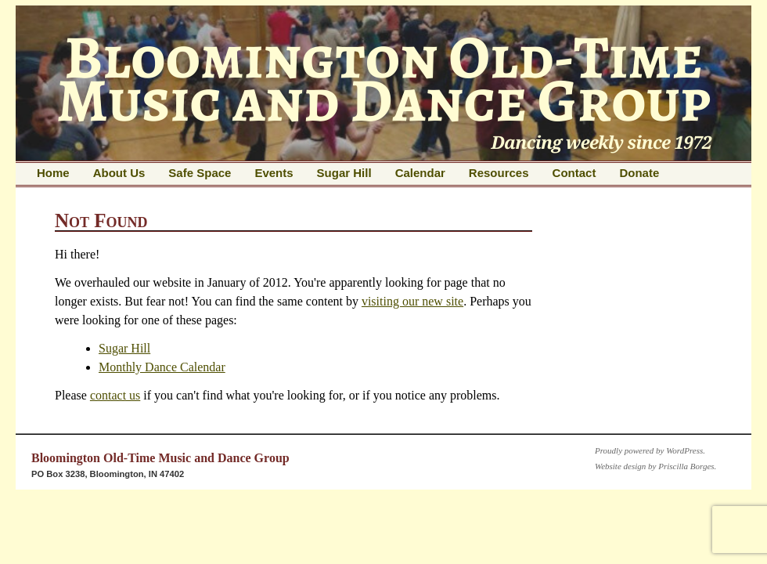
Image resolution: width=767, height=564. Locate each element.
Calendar (420, 172)
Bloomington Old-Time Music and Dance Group (160, 458)
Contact (574, 172)
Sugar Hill (344, 172)
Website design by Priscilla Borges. (655, 466)
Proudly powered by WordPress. (650, 450)
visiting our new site (412, 301)
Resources (499, 172)
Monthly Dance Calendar (162, 367)
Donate (639, 172)
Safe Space (199, 172)
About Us (119, 172)
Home (53, 172)
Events (273, 172)
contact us (115, 395)
